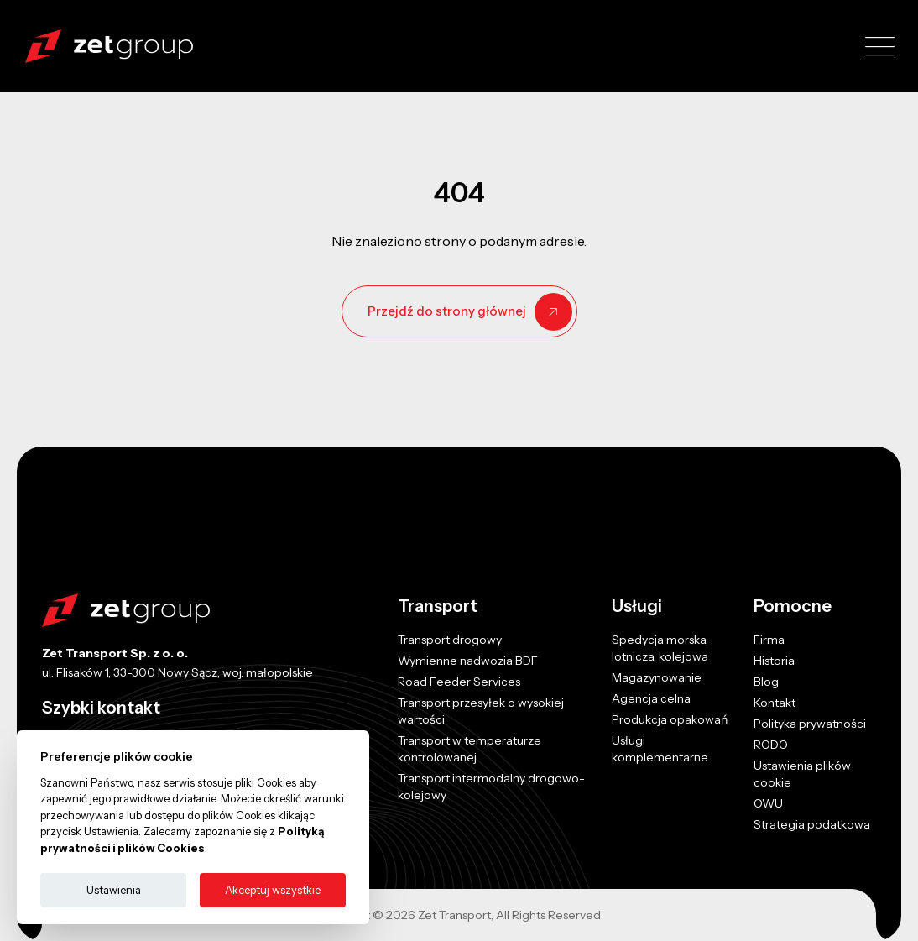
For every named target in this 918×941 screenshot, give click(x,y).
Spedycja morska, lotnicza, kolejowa (660, 648)
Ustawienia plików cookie (802, 774)
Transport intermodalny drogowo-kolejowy (491, 786)
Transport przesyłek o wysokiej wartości (481, 711)
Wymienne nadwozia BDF (468, 660)
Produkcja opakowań (670, 719)
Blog (766, 681)
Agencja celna (651, 698)
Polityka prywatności (810, 723)
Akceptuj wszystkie (273, 890)
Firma (769, 639)
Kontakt (774, 702)
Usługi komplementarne (660, 749)
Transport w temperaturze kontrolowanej (469, 749)
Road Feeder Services (459, 681)
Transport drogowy (450, 639)
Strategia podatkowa (812, 824)
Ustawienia (113, 890)
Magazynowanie (657, 677)
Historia (774, 660)
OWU (768, 803)
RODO (771, 744)
